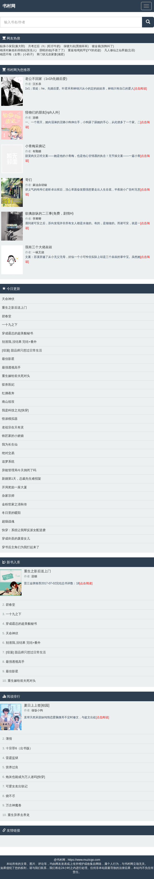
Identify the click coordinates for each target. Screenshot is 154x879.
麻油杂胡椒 (40, 185)
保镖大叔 (69, 46)
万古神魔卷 (13, 805)
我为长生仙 (10, 444)
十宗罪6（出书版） (19, 748)
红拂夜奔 (8, 393)
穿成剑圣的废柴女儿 (16, 538)
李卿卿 (37, 218)
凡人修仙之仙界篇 (115, 50)
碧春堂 (6, 316)
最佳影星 (8, 359)
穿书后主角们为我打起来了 (20, 547)
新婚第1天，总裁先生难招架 (21, 478)
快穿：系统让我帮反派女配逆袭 (24, 530)
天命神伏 (8, 299)
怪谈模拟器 (10, 418)
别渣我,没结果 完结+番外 (19, 342)
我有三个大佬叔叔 (38, 247)
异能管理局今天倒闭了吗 (19, 470)
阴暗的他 (45, 50)
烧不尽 (10, 796)
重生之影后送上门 (14, 307)
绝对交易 (8, 453)
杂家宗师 (8, 495)
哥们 (28, 180)
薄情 (9, 738)
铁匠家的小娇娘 (13, 436)
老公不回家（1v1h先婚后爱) (46, 79)
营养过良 (12, 767)
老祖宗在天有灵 (13, 427)
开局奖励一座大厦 (14, 487)
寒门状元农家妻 (47, 54)
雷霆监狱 (12, 758)
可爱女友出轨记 (17, 786)
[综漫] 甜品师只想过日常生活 (22, 350)
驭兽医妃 (8, 384)
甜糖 (34, 576)
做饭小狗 (37, 710)
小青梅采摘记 (35, 146)
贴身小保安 (7, 46)
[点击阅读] (140, 88)
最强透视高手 (11, 367)
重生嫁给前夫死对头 (16, 376)
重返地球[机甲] (77, 50)
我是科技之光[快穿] (15, 410)
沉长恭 (37, 84)
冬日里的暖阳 (11, 513)
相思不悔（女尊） (11, 54)
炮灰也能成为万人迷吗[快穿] (25, 777)
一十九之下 (10, 324)
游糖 (35, 117)
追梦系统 (8, 461)
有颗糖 (37, 151)
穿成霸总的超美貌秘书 (17, 333)
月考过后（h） (37, 46)
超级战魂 (8, 521)
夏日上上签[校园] (36, 705)
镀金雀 (96, 46)
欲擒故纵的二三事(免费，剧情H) (49, 213)
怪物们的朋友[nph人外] (42, 112)
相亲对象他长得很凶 (13, 50)
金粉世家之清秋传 (14, 504)
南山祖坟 (8, 401)
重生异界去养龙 (19, 815)
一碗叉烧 (38, 252)
